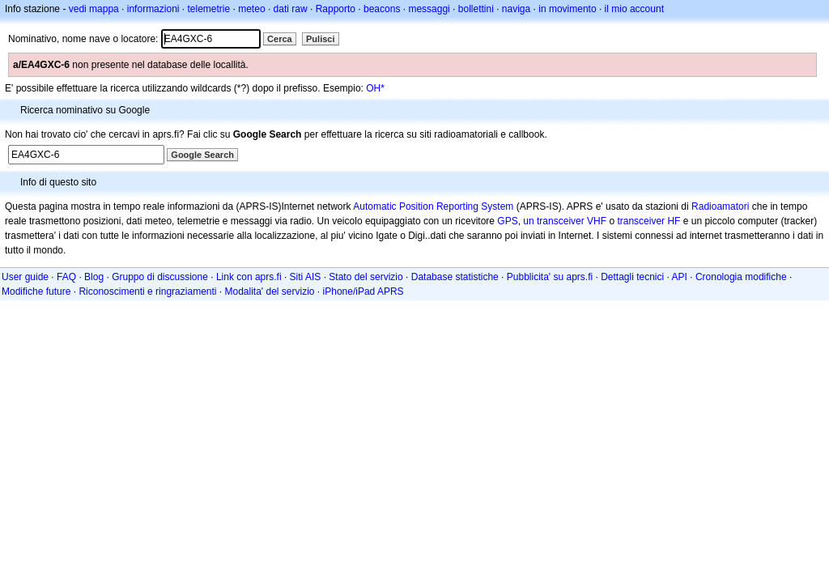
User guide (25, 277)
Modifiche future (36, 291)
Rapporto (335, 9)
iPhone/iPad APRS (363, 291)
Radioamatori (720, 206)
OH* (375, 88)
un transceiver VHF (564, 221)
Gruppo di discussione (160, 277)
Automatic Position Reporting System (433, 206)
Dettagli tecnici (632, 277)
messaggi (428, 9)
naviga (516, 9)
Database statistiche (455, 277)
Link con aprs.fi (249, 277)
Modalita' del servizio (270, 291)
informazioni (153, 9)
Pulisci (320, 39)
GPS (507, 221)
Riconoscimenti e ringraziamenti (147, 291)
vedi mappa (94, 9)
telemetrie (209, 9)
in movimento (567, 9)
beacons (381, 9)
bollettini (476, 9)
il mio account (634, 9)
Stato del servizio (365, 277)
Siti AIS (305, 277)
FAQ (66, 277)
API (679, 277)
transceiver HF (648, 221)
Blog (94, 277)
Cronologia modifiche (741, 277)
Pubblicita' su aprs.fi (550, 277)
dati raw (291, 9)
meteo (251, 9)
